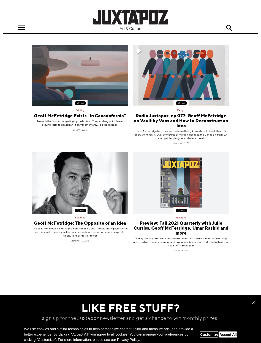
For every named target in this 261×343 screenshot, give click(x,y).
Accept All (228, 334)
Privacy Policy (128, 340)
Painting (80, 110)
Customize (209, 334)
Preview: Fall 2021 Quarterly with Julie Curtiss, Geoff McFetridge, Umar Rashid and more (181, 228)
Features (80, 218)
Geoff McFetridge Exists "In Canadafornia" (80, 116)
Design (181, 110)
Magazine (181, 218)
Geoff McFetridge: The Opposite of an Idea (80, 223)
